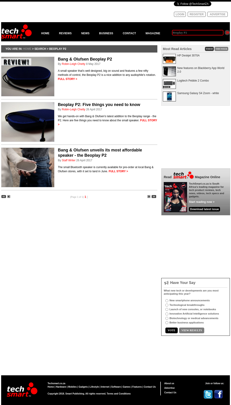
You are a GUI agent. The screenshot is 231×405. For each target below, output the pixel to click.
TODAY (209, 49)
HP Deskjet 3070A (188, 55)
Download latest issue (204, 209)
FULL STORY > (67, 79)
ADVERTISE (218, 14)
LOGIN (180, 14)
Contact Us (150, 387)
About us (169, 383)
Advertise (169, 388)
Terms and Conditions (119, 393)
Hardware (61, 387)
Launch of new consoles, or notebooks (192, 309)
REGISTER (197, 14)
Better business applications (186, 322)
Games (126, 387)
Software (116, 387)
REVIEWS (65, 33)
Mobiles (72, 387)
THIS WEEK (221, 49)
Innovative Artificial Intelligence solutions (194, 313)
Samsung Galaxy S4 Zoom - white (198, 93)
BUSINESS (106, 33)
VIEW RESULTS (191, 330)
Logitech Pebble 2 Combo (193, 80)
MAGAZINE (152, 33)
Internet (105, 387)
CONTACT (129, 33)
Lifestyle (94, 387)
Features (137, 387)
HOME (45, 33)
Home (51, 387)
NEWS (85, 33)
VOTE (171, 330)
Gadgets (83, 387)
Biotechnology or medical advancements (193, 318)
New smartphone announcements (189, 300)
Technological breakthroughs (186, 305)
